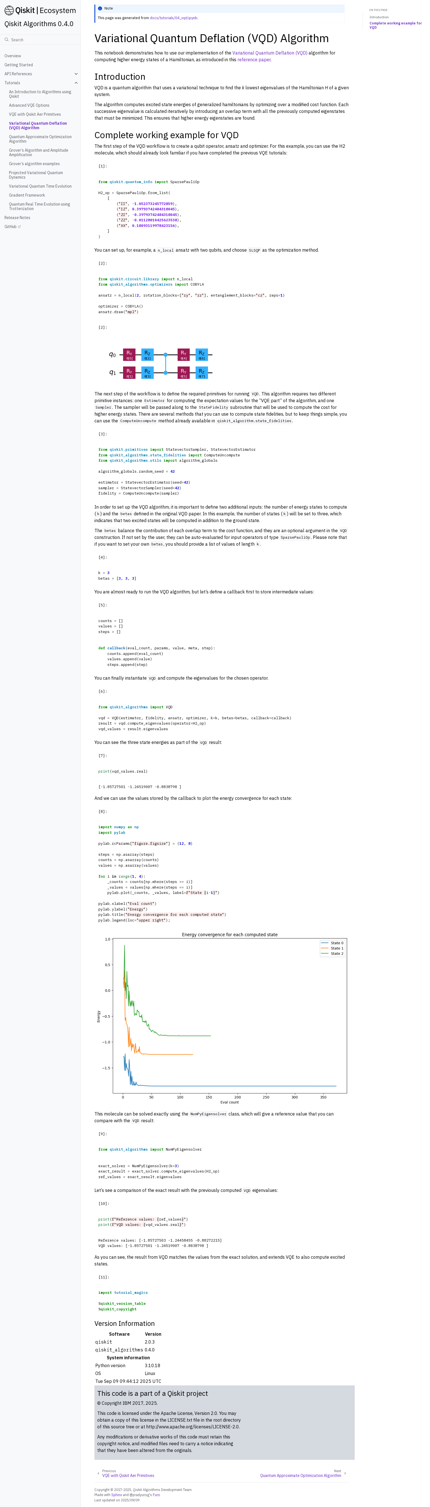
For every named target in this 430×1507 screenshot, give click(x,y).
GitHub (10, 226)
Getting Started (18, 64)
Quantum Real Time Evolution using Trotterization (39, 206)
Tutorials (12, 82)
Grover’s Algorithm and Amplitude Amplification (38, 152)
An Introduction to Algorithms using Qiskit (40, 94)
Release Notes (17, 217)
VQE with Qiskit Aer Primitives (35, 114)
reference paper (254, 59)
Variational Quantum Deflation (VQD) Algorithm (38, 125)
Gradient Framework (27, 195)
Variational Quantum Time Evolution (40, 186)
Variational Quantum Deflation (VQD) (269, 53)
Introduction (379, 17)
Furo (156, 1494)
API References (18, 73)
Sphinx (116, 1494)
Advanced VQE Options (29, 105)
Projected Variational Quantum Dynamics (36, 175)
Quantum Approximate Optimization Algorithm (40, 139)
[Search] (40, 40)
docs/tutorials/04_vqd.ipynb (173, 17)
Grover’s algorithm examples (34, 163)
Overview (12, 55)
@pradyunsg (139, 1494)
